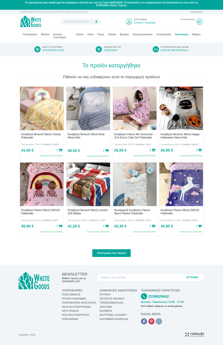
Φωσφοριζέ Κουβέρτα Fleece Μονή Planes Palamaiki (132, 212)
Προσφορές (182, 34)
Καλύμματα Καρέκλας (114, 319)
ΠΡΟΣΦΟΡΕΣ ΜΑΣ (53, 50)
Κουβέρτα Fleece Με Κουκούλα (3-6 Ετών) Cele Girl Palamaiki (133, 136)
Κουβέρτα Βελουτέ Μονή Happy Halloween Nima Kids (180, 136)
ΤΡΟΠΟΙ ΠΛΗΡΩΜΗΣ (74, 298)
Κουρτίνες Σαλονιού (113, 315)
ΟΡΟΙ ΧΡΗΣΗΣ (70, 311)
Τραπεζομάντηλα (111, 303)
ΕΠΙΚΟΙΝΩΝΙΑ (196, 12)
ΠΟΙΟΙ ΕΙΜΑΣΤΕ (71, 294)
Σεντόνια (106, 307)
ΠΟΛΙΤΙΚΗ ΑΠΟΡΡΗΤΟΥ (76, 315)
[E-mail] (142, 277)
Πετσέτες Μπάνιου (112, 298)
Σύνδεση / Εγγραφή (144, 22)
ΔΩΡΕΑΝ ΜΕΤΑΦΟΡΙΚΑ (174, 50)
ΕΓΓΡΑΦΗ (192, 277)
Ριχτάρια (105, 294)
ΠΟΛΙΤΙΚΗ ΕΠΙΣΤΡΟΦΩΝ (76, 307)
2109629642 (111, 50)
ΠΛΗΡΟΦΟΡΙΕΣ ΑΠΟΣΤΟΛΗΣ (79, 303)
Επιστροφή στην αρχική (111, 253)
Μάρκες (196, 34)
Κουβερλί (106, 311)
